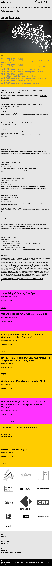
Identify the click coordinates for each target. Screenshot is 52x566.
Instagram (5, 541)
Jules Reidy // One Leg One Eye (18, 293)
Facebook (5, 543)
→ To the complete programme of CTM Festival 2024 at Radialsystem (22, 280)
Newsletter (5, 534)
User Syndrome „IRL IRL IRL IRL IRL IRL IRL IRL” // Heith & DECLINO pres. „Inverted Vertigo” (24, 404)
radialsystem (19, 2)
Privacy (4, 550)
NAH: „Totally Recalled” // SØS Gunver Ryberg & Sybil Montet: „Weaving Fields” (25, 359)
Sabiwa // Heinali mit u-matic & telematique (24, 313)
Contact (4, 536)
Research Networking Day (15, 449)
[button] (49, 2)
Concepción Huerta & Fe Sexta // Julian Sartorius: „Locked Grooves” (22, 336)
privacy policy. (9, 564)
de (47, 2)
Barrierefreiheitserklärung (11, 552)
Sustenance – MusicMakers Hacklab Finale (23, 381)
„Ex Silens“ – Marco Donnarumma (19, 427)
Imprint (4, 548)
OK (48, 562)
